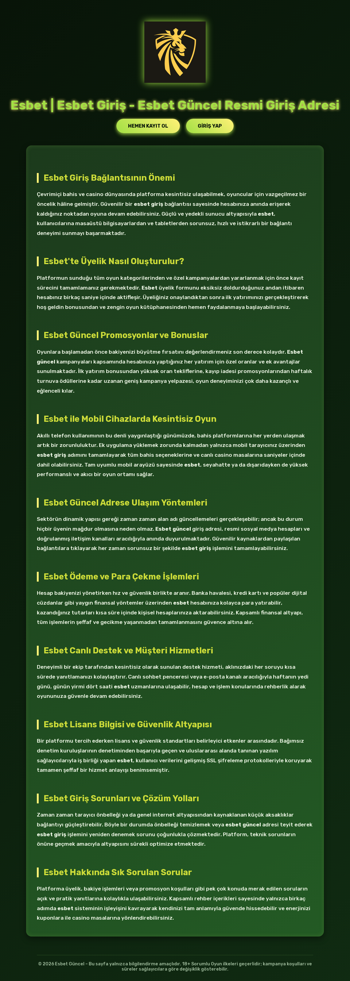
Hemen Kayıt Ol (148, 126)
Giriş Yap (210, 126)
